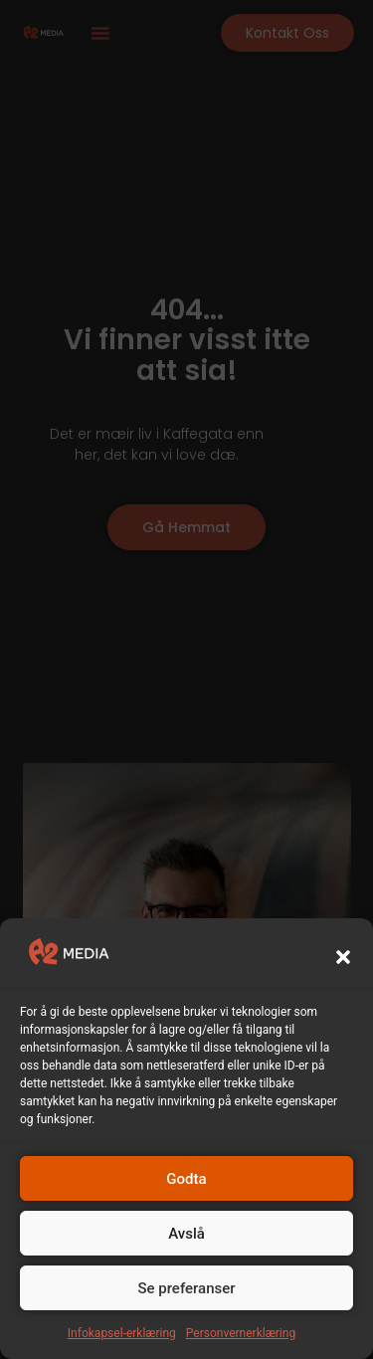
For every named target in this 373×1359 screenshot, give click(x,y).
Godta (186, 1179)
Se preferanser (186, 1288)
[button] (343, 957)
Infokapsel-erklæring (122, 1333)
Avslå (186, 1234)
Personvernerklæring (240, 1333)
